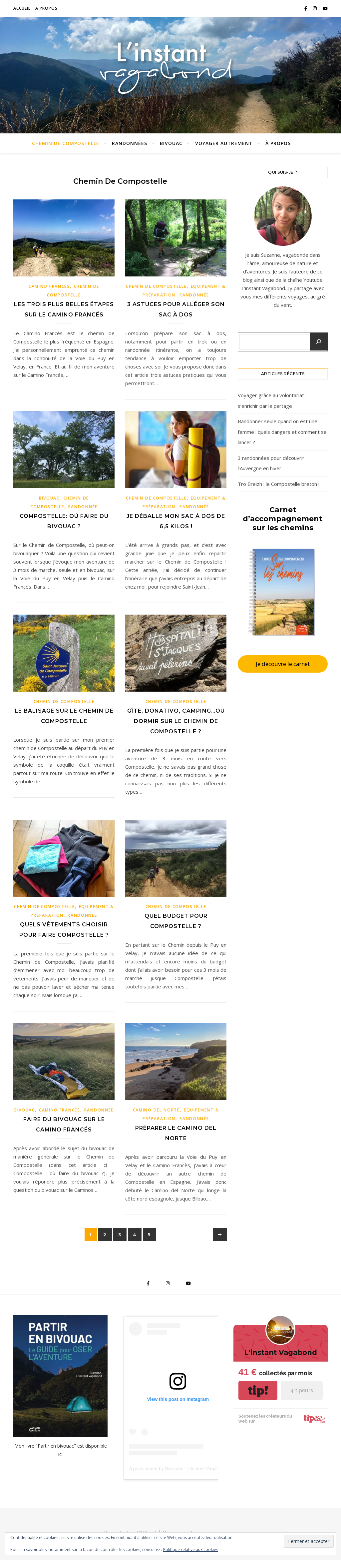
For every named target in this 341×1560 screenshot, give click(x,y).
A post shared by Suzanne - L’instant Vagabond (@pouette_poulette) (200, 1468)
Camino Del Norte (156, 1110)
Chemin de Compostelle (65, 143)
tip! (258, 1390)
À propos (46, 8)
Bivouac (171, 143)
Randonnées (129, 143)
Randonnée (194, 295)
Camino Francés (49, 286)
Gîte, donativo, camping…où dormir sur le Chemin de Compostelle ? (176, 721)
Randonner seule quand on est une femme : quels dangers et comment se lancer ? (282, 432)
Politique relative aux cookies (190, 1549)
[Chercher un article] (319, 341)
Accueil (22, 8)
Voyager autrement (224, 143)
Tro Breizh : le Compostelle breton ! (278, 484)
